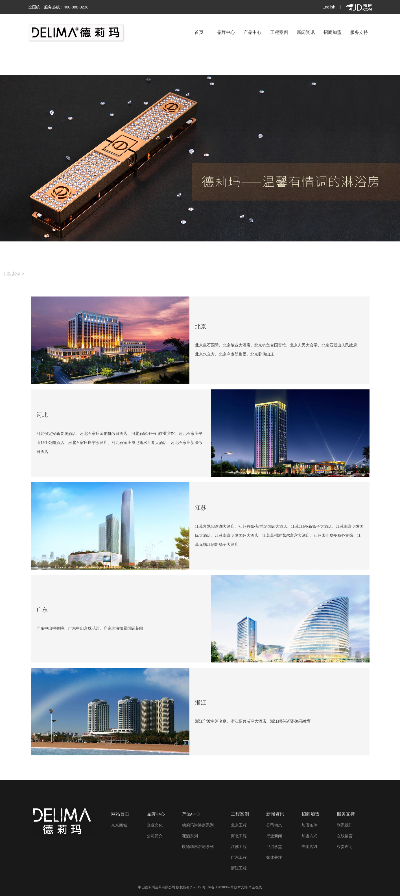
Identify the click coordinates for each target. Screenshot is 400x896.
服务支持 (359, 32)
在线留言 (345, 836)
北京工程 (239, 825)
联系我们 (345, 825)
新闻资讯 (306, 32)
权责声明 (345, 846)
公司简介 (155, 836)
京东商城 (119, 825)
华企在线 (255, 887)
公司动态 (274, 825)
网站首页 (120, 814)
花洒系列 (190, 836)
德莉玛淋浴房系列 (198, 825)
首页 (199, 32)
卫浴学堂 (274, 846)
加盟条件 (309, 825)
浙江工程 (239, 868)
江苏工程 (239, 846)
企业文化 (155, 825)
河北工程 (239, 836)
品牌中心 (226, 32)
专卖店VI (309, 846)
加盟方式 (309, 836)
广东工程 (239, 857)
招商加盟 (333, 32)
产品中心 (252, 32)
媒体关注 (274, 857)
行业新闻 (274, 836)
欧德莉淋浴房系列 (198, 846)
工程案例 (279, 32)
